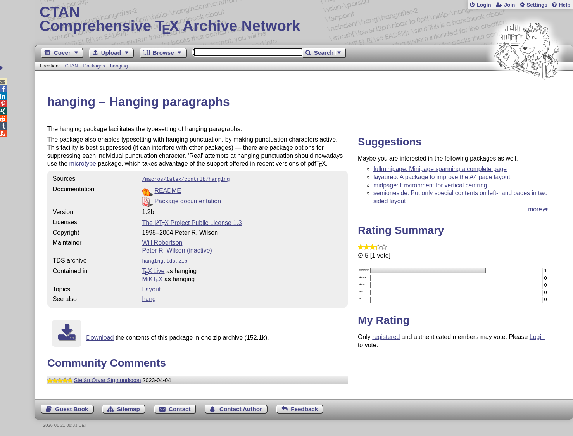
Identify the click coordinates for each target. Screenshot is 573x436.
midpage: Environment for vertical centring (430, 185)
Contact (180, 407)
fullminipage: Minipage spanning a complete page (440, 169)
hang (149, 297)
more (535, 209)
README (167, 190)
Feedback (304, 407)
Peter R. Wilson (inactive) (177, 249)
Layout (151, 287)
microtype (82, 163)
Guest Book (71, 407)
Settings (536, 5)
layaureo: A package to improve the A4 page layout (441, 177)
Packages (95, 66)
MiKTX (152, 277)
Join (509, 5)
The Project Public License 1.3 (192, 222)
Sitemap (128, 407)
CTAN (71, 66)
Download (100, 336)
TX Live (153, 269)
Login (483, 5)
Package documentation (187, 200)
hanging (119, 66)
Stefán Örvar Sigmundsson (107, 378)
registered (386, 337)
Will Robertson (162, 242)
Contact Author (240, 407)
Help (565, 5)
